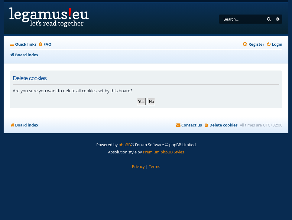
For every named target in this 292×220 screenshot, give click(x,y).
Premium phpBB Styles (163, 152)
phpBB (124, 144)
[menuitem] (44, 44)
